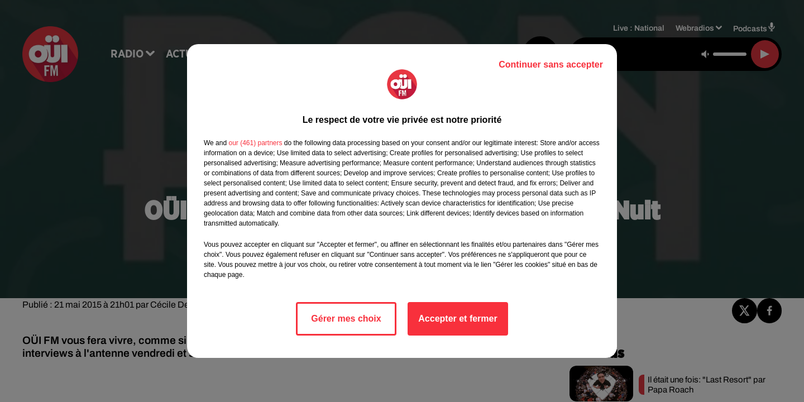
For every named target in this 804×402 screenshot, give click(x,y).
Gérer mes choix (346, 318)
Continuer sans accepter (551, 64)
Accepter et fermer (457, 318)
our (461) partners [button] (255, 143)
